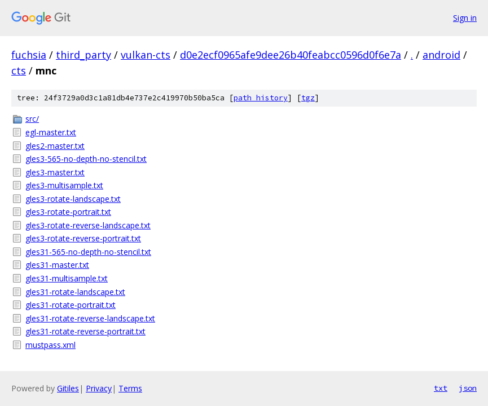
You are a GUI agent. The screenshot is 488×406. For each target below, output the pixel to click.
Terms (130, 388)
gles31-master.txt (57, 264)
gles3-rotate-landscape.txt (73, 198)
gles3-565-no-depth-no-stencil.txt (86, 158)
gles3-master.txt (55, 172)
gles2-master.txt (55, 145)
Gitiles (68, 388)
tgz (308, 98)
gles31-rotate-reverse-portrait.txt (85, 331)
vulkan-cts (145, 54)
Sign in (465, 17)
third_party (83, 54)
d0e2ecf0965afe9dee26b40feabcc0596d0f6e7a (290, 54)
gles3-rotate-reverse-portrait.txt (83, 238)
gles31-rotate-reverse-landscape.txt (90, 318)
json (468, 388)
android (441, 54)
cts (18, 70)
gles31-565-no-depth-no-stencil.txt (88, 251)
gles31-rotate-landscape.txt (75, 291)
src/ (32, 118)
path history (261, 98)
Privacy (99, 388)
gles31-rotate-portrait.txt (70, 304)
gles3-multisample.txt (64, 185)
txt (440, 388)
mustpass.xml (50, 344)
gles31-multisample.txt (66, 278)
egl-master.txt (50, 132)
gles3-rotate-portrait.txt (68, 211)
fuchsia (28, 54)
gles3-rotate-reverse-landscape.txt (88, 225)
